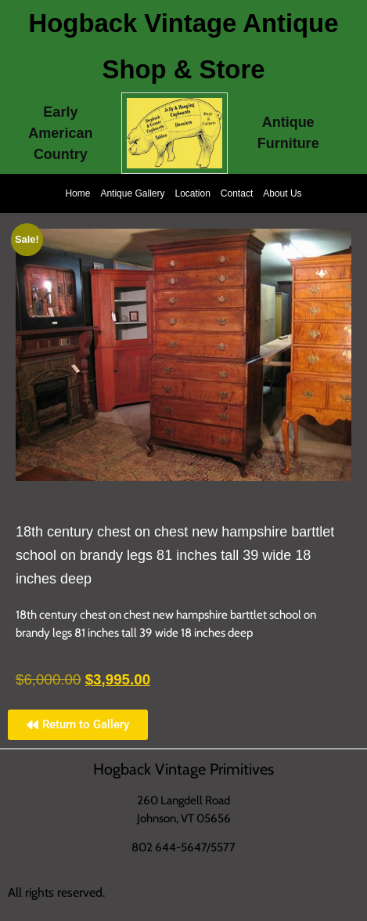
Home (77, 193)
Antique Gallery (132, 193)
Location (192, 193)
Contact (237, 193)
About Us (282, 193)
